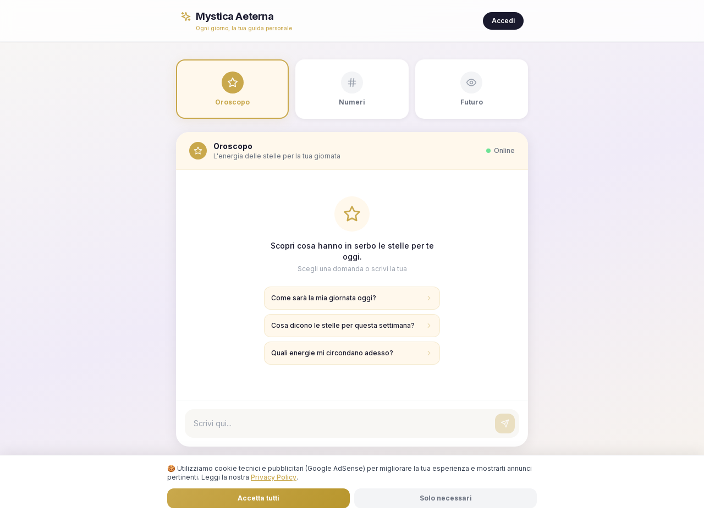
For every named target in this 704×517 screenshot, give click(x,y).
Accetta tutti (258, 498)
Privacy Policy (273, 477)
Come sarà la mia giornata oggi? (352, 298)
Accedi (503, 20)
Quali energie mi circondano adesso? (352, 353)
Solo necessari (446, 498)
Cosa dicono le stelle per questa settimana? (352, 325)
